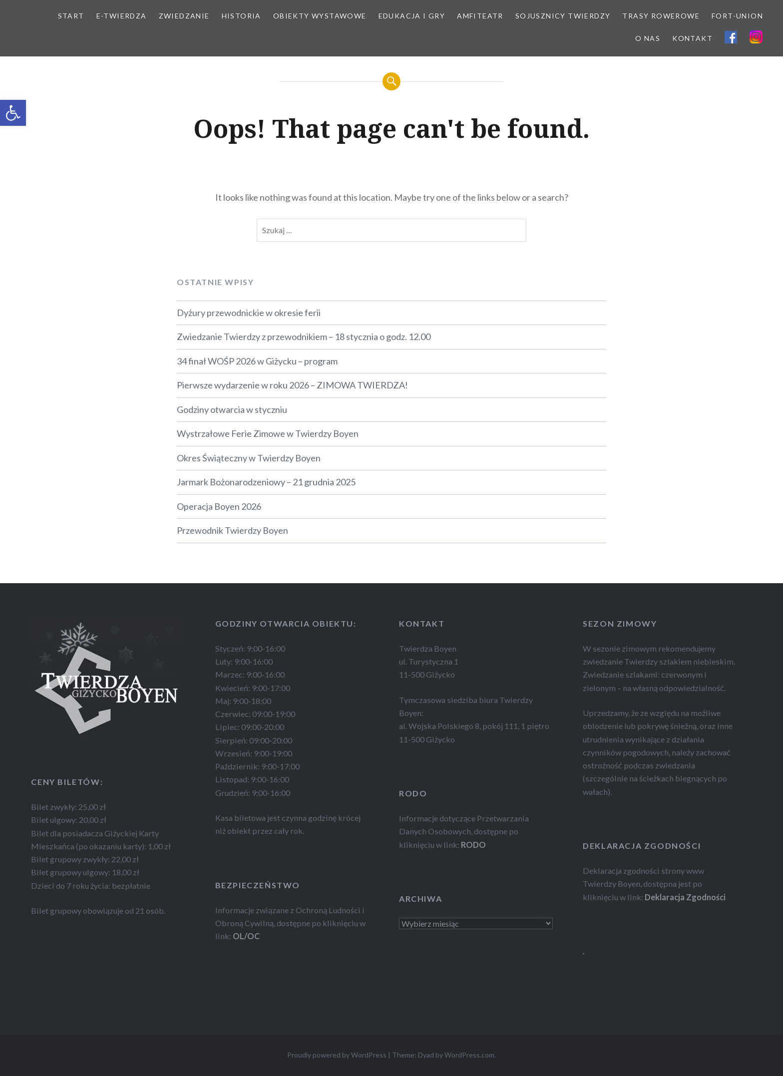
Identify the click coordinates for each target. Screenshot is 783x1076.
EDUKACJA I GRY (412, 15)
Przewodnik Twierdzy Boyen (232, 530)
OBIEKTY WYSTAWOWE (320, 15)
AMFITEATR (480, 15)
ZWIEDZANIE (184, 15)
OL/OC (246, 936)
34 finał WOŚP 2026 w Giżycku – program (257, 361)
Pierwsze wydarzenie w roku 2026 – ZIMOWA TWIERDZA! (292, 384)
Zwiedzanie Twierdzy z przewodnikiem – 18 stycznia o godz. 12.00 (303, 336)
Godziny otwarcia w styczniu (232, 409)
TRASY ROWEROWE (661, 15)
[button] (13, 113)
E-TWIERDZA (121, 15)
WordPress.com (469, 1055)
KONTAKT (692, 38)
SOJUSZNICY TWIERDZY (563, 15)
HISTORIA (241, 15)
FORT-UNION (737, 15)
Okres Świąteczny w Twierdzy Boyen (249, 457)
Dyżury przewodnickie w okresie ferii (249, 312)
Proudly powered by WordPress (337, 1055)
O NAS (647, 38)
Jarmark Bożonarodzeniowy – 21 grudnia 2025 (266, 481)
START (71, 15)
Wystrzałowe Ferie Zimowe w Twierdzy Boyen (268, 433)
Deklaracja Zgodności (685, 897)
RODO (473, 844)
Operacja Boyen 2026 (219, 506)
